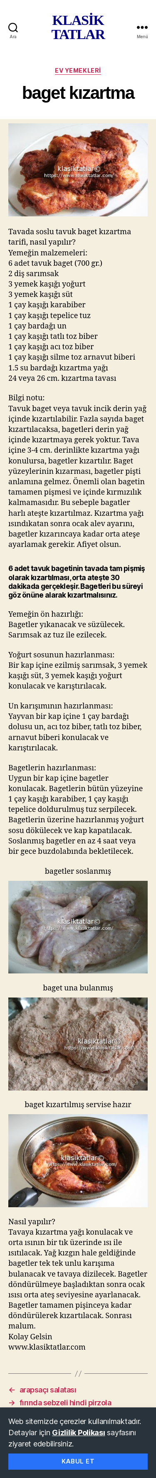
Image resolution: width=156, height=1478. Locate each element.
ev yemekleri (78, 70)
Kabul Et (78, 1461)
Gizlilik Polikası (78, 1432)
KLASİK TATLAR (77, 27)
